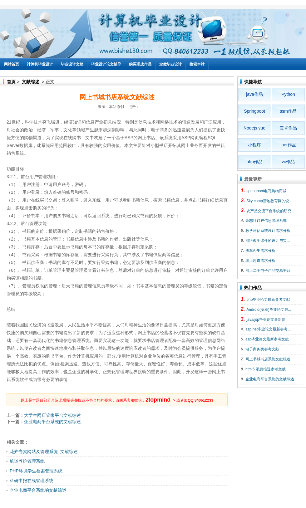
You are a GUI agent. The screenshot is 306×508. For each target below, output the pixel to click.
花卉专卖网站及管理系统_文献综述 (44, 451)
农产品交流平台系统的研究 (268, 211)
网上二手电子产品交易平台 (267, 270)
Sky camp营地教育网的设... (269, 201)
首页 (11, 81)
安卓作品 (288, 127)
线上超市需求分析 (260, 260)
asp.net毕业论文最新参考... (268, 329)
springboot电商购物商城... (267, 191)
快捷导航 (253, 81)
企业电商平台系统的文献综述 (52, 421)
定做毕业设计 (170, 64)
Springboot (254, 111)
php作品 (254, 161)
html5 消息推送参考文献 (265, 369)
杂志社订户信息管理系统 (266, 220)
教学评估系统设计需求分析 (267, 230)
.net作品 (288, 144)
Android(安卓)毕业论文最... (268, 309)
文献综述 (30, 81)
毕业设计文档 (72, 64)
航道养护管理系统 (27, 461)
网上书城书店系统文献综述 (267, 359)
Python (288, 94)
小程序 (254, 144)
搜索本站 (197, 64)
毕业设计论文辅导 (106, 64)
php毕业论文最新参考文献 (268, 299)
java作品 (254, 94)
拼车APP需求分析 (260, 250)
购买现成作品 (140, 64)
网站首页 (11, 64)
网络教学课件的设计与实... (267, 240)
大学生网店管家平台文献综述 (52, 415)
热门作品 (253, 287)
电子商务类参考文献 (262, 349)
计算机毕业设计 (40, 64)
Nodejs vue (254, 127)
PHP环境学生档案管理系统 (36, 470)
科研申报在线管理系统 (31, 480)
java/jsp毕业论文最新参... (267, 319)
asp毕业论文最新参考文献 (267, 339)
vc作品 (288, 161)
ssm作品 (288, 111)
